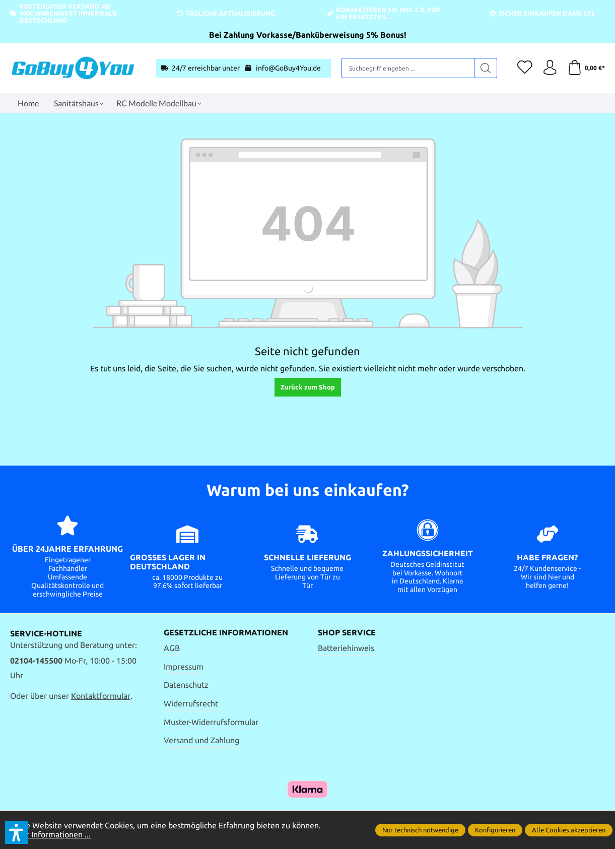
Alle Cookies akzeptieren (568, 829)
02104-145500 (36, 660)
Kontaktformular (100, 695)
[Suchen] (485, 68)
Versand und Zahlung (201, 740)
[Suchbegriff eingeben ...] (407, 68)
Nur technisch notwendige (420, 829)
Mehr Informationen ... (50, 834)
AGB (172, 647)
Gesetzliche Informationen (226, 633)
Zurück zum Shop (308, 386)
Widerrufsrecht (191, 703)
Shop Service (347, 633)
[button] (16, 832)
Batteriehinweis (346, 647)
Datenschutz (186, 685)
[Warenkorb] (586, 68)
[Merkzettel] (524, 68)
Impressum (183, 666)
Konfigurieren (495, 829)
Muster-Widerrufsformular (211, 722)
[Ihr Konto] (549, 68)
